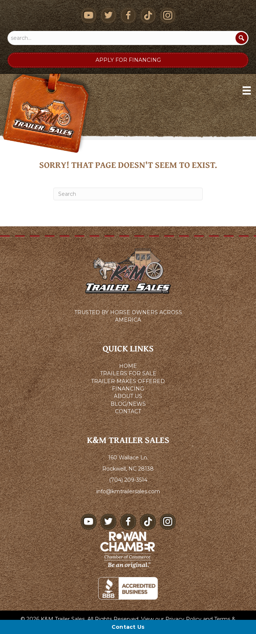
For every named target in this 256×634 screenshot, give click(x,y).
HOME (128, 366)
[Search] (241, 38)
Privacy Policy (183, 619)
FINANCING (128, 388)
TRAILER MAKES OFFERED (128, 381)
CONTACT (128, 411)
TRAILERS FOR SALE (128, 373)
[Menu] (246, 90)
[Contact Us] (128, 627)
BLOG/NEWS (128, 404)
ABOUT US (128, 396)
